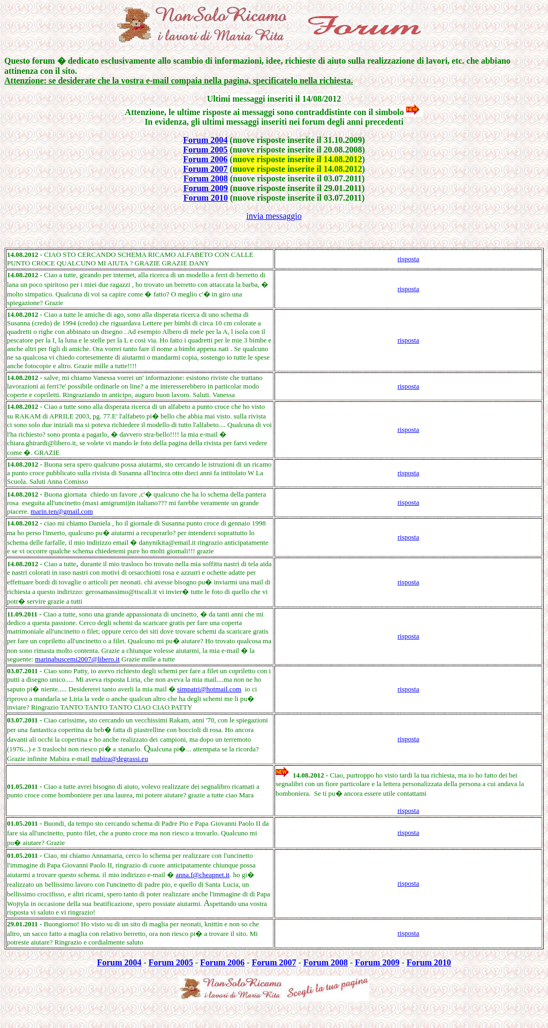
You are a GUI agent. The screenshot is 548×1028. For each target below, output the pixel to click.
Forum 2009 (206, 188)
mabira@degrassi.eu (119, 759)
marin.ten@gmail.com (62, 511)
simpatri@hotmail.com (209, 689)
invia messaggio (274, 215)
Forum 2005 (205, 149)
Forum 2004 (205, 139)
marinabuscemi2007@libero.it (77, 659)
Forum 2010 (206, 197)
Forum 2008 (206, 178)
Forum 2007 (205, 168)
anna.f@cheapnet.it (203, 875)
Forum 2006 (205, 159)
